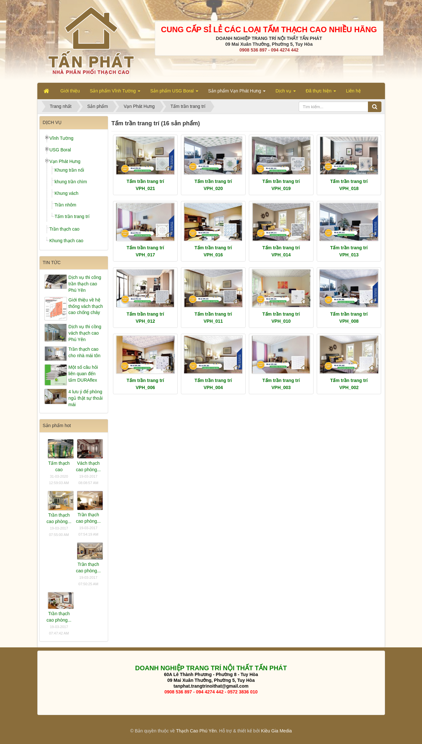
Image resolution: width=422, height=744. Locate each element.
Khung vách (67, 193)
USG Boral (60, 149)
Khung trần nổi (69, 170)
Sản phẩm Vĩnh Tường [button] (115, 92)
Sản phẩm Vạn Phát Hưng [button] (237, 92)
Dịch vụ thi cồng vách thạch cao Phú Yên (85, 333)
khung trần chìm (71, 181)
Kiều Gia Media (276, 730)
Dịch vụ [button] (286, 92)
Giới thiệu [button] (70, 90)
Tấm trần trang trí (72, 216)
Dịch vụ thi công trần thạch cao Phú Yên (85, 284)
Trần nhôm (65, 204)
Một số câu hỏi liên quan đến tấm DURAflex (83, 374)
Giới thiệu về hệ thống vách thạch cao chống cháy (86, 306)
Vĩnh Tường (62, 138)
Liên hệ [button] (353, 90)
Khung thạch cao (66, 240)
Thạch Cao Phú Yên (196, 730)
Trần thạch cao (65, 229)
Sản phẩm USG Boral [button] (174, 92)
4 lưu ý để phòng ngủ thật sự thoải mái (86, 398)
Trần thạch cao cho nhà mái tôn (85, 352)
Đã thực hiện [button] (321, 92)
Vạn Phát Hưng (65, 161)
